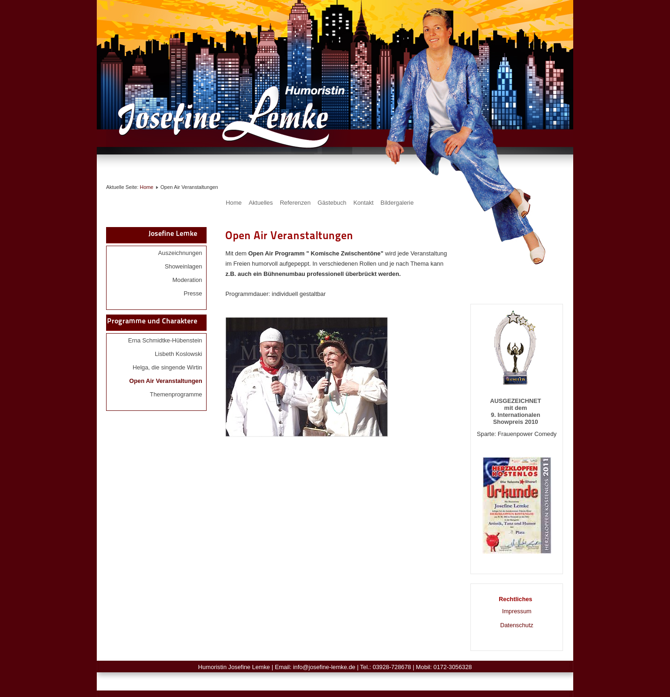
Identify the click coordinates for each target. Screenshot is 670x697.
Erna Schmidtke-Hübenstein (165, 340)
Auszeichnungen (180, 252)
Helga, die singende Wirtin (167, 367)
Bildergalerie (397, 202)
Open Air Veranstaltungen (165, 380)
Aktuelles (260, 202)
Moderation (187, 279)
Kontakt (363, 202)
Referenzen (295, 202)
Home (147, 187)
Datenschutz (516, 625)
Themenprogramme (176, 394)
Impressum (516, 611)
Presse (193, 293)
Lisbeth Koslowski (178, 353)
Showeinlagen (183, 266)
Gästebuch (332, 202)
